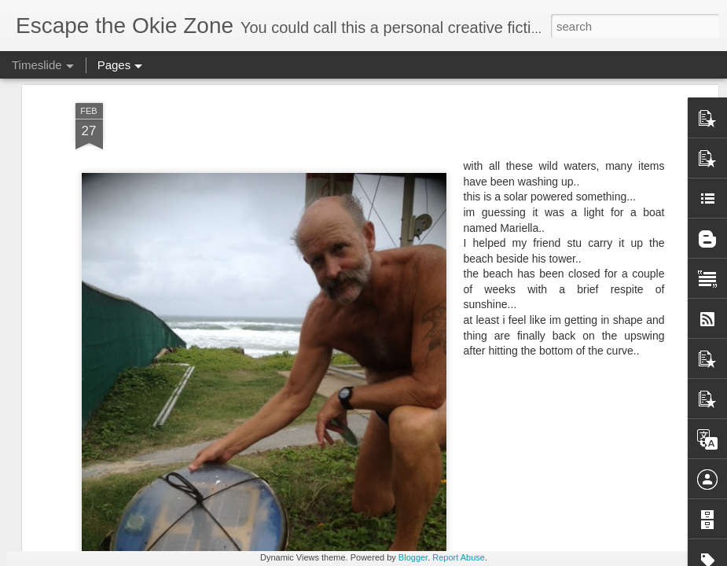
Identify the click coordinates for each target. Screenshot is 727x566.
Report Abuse (458, 557)
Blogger (413, 557)
